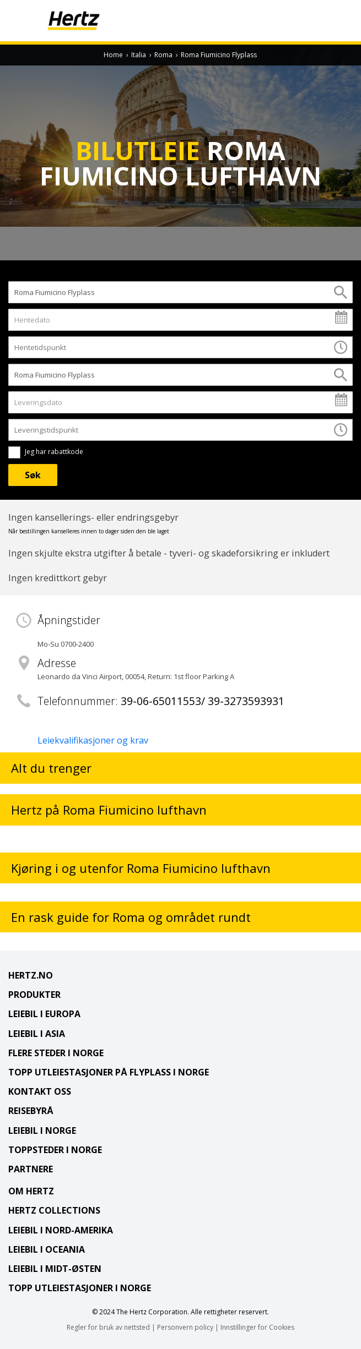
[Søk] (32, 475)
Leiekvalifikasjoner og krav (92, 740)
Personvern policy (185, 1327)
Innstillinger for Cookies (257, 1327)
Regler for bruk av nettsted (108, 1327)
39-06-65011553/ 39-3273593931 (202, 700)
